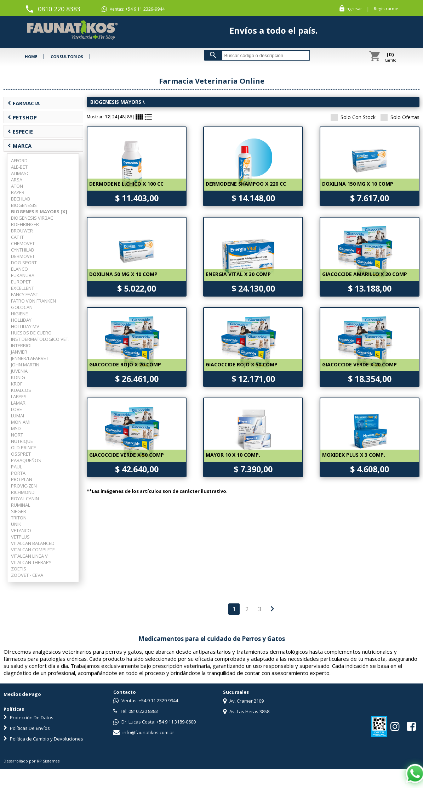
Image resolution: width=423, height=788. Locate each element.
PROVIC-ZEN (24, 486)
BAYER (17, 192)
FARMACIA (23, 103)
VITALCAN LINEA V (29, 556)
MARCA (19, 145)
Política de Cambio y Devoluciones (43, 739)
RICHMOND (23, 492)
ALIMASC (20, 173)
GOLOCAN (22, 307)
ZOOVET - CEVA (27, 575)
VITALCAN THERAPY (31, 562)
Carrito (390, 57)
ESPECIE (20, 131)
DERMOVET (23, 256)
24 (114, 117)
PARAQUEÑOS (26, 460)
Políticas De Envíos (27, 728)
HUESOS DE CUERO (31, 333)
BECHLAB (20, 199)
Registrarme (386, 9)
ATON (17, 186)
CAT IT (17, 237)
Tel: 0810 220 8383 (135, 711)
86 (129, 117)
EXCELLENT (22, 288)
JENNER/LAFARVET (29, 358)
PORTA (18, 473)
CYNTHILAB (22, 250)
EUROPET (21, 281)
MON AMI (20, 422)
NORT (17, 435)
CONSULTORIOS (67, 56)
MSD (16, 428)
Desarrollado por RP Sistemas (31, 761)
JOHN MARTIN (25, 364)
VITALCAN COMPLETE (33, 549)
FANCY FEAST (24, 294)
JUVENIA (19, 371)
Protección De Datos (28, 717)
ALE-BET (19, 167)
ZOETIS (18, 568)
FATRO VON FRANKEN (33, 301)
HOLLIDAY (21, 320)
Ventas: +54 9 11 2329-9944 (133, 9)
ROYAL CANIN (25, 498)
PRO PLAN (21, 479)
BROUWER (22, 230)
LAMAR (18, 403)
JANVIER (19, 352)
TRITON (19, 517)
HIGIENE (19, 313)
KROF (16, 384)
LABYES (19, 396)
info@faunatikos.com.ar (143, 732)
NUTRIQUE (22, 441)
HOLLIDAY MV (25, 326)
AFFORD (19, 160)
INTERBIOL (22, 345)
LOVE (16, 409)
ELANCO (19, 269)
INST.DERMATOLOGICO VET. (40, 339)
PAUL (16, 466)
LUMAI (17, 415)
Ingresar (353, 9)
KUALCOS (21, 390)
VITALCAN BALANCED (33, 543)
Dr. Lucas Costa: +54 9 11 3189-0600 (154, 722)
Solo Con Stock (353, 117)
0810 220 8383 (59, 9)
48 (122, 117)
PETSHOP (22, 117)
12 (107, 117)
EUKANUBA (22, 275)
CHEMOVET (23, 243)
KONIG (18, 377)
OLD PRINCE (23, 447)
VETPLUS (20, 537)
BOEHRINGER (25, 224)
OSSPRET (21, 454)
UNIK (16, 524)
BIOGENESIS (24, 205)
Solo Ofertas (400, 117)
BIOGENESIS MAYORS (115, 101)
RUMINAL (20, 505)
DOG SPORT (24, 262)
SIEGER (18, 511)
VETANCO (21, 530)
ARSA (16, 179)
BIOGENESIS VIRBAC (32, 218)
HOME (31, 56)
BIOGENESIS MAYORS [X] (39, 211)
